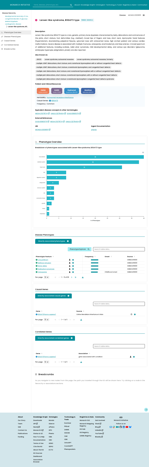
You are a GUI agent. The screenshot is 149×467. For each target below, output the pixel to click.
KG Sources (37, 453)
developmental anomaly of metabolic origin (17, 16)
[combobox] (53, 5)
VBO (50, 440)
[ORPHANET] (71, 91)
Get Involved (100, 420)
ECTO (51, 450)
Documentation (39, 440)
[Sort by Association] (89, 353)
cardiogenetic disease (13, 24)
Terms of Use (38, 443)
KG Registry (84, 432)
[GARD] (56, 91)
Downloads (37, 420)
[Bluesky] (130, 426)
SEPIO (51, 446)
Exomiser (67, 423)
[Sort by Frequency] (94, 256)
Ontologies (100, 5)
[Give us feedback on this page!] (146, 410)
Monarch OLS (85, 420)
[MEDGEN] (88, 91)
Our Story (21, 420)
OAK (66, 436)
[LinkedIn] (124, 426)
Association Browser (38, 461)
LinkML (66, 430)
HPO (50, 430)
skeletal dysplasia (11, 21)
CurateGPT (68, 446)
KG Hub (82, 429)
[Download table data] (82, 277)
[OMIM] (43, 91)
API (35, 424)
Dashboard (37, 456)
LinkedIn (99, 430)
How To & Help (38, 437)
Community (142, 5)
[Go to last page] (75, 277)
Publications (23, 433)
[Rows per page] (46, 277)
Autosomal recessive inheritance (60, 97)
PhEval (66, 426)
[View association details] (72, 260)
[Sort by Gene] (41, 311)
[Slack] (114, 426)
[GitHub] (121, 426)
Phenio (51, 433)
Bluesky (99, 437)
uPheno (51, 427)
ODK (66, 439)
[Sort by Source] (134, 256)
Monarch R (38, 430)
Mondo (51, 420)
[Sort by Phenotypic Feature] (53, 256)
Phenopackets (69, 449)
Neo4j (36, 427)
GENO (51, 443)
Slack (98, 424)
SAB (19, 427)
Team (20, 424)
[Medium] (117, 426)
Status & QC (38, 433)
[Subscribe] (111, 426)
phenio (94, 129)
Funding (21, 437)
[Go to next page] (71, 277)
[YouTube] (127, 426)
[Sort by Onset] (111, 256)
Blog (97, 427)
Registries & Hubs (129, 5)
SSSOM (67, 433)
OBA (50, 437)
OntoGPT (67, 443)
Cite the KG (37, 446)
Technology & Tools (114, 5)
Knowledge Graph (88, 5)
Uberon (51, 424)
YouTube (99, 433)
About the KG (38, 450)
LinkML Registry (85, 436)
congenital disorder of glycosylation (17, 19)
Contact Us (22, 430)
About (77, 5)
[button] (94, 259)
